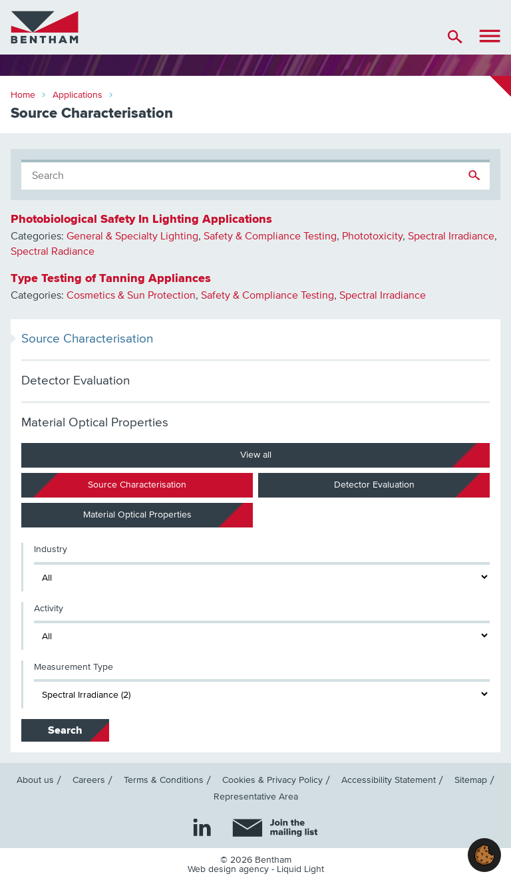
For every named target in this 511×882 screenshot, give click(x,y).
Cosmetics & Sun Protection (131, 295)
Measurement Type (73, 667)
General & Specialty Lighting (132, 236)
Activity (48, 608)
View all (255, 455)
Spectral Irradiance (451, 236)
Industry (50, 549)
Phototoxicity (372, 236)
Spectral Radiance (52, 251)
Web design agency (229, 869)
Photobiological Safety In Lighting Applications (141, 218)
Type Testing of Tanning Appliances (111, 278)
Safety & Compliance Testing (270, 236)
